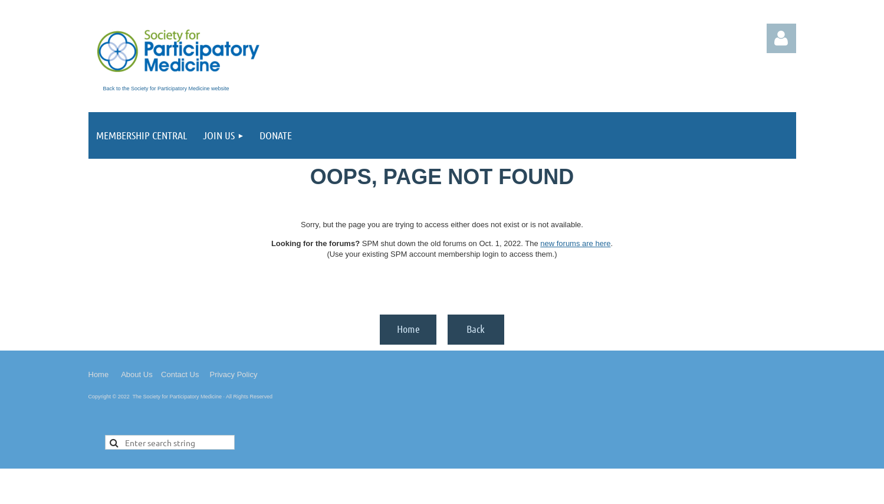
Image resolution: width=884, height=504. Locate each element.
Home (408, 328)
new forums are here (575, 243)
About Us (136, 374)
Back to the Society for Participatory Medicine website (166, 88)
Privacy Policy (233, 374)
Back (475, 328)
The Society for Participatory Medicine (177, 397)
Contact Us (180, 374)
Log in (781, 38)
